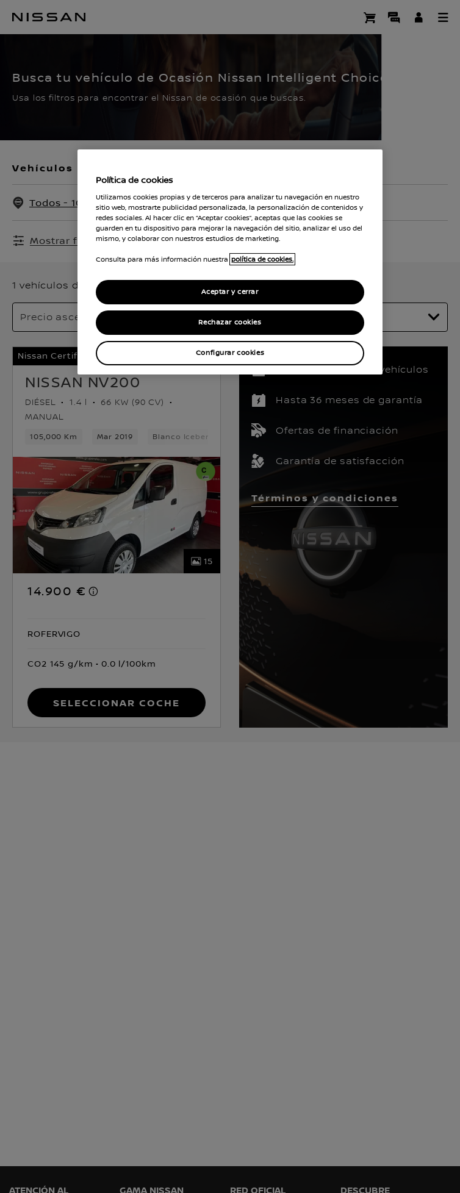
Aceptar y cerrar (229, 292)
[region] (230, 261)
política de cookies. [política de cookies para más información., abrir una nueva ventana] (262, 259)
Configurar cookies (230, 353)
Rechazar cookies (229, 322)
